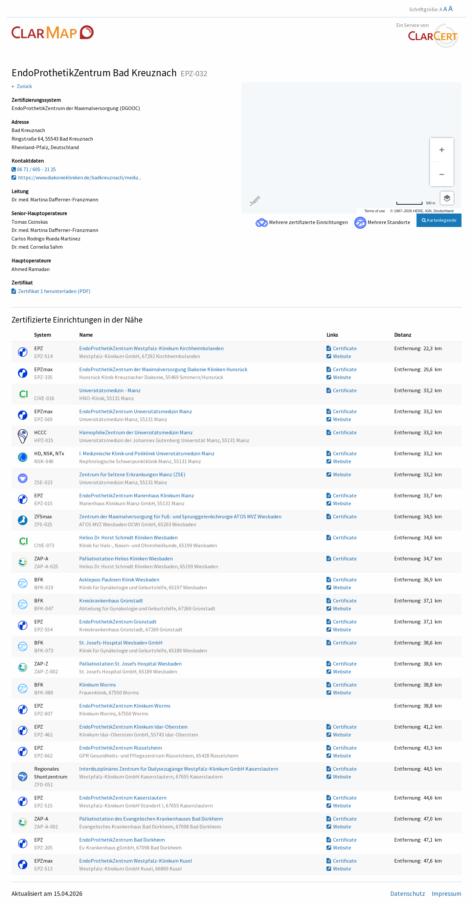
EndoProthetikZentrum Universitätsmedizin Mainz (136, 411)
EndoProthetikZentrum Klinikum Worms (125, 705)
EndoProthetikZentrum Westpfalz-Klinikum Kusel (136, 860)
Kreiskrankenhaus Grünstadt (111, 600)
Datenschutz (408, 893)
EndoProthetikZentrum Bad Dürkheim (122, 839)
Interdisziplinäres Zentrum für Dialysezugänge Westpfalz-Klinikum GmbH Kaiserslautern (179, 768)
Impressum (447, 893)
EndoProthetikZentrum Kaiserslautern (123, 797)
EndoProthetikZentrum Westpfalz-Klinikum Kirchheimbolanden (152, 348)
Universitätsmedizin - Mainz (110, 390)
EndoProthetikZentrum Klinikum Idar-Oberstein (134, 726)
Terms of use (374, 211)
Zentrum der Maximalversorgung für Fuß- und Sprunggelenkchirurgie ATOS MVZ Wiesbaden (180, 516)
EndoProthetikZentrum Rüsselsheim (121, 747)
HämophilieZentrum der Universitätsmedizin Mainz (136, 432)
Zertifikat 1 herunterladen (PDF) (50, 291)
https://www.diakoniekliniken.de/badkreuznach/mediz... (76, 177)
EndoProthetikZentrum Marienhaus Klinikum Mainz (137, 495)
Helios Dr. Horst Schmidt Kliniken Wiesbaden (129, 537)
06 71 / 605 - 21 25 (33, 169)
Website (339, 356)
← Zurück (21, 86)
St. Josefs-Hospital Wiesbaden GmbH (121, 642)
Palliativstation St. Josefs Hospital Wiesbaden (131, 663)
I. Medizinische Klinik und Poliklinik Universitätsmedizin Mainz (147, 453)
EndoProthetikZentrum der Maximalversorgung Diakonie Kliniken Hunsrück (163, 369)
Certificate (342, 348)
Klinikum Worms (98, 684)
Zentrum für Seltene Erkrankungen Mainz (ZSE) (132, 474)
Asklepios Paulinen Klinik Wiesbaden (119, 579)
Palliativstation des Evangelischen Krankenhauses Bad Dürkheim (151, 818)
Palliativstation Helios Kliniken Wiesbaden (126, 558)
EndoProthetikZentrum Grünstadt (118, 621)
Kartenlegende (439, 220)
